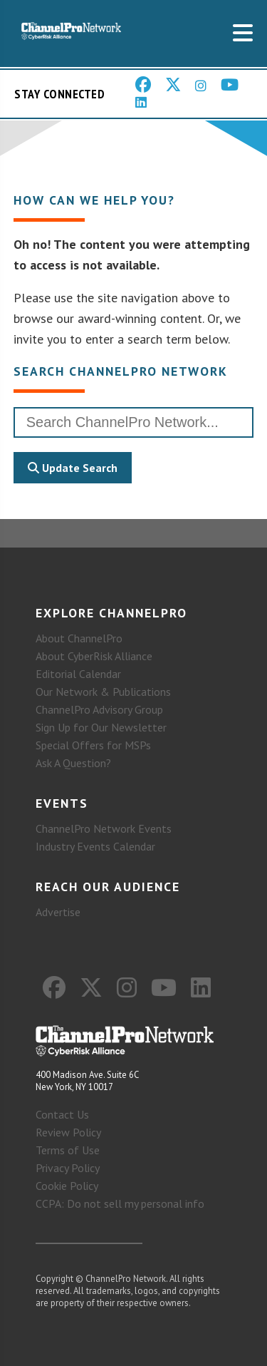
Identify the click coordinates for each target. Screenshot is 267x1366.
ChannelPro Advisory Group (99, 709)
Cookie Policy (67, 1185)
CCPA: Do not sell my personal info (120, 1203)
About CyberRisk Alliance (94, 656)
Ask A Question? (73, 763)
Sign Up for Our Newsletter (101, 727)
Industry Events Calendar (95, 846)
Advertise (58, 912)
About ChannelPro (79, 638)
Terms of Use (68, 1150)
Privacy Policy (68, 1168)
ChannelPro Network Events (104, 828)
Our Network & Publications (103, 691)
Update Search (72, 468)
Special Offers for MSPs (93, 745)
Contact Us (62, 1114)
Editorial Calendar (78, 674)
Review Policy (68, 1132)
